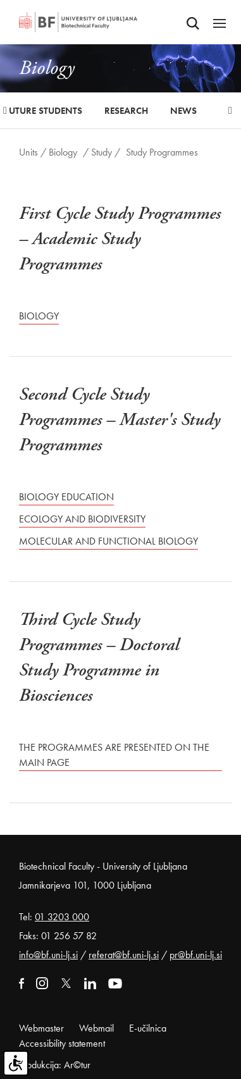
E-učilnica (147, 1028)
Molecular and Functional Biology (108, 541)
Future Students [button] (43, 110)
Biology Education (66, 496)
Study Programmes (162, 152)
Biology (63, 152)
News (183, 110)
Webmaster (41, 1028)
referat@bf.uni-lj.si (124, 954)
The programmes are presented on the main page (114, 755)
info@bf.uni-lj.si (48, 954)
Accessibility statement (62, 1043)
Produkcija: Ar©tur (54, 1064)
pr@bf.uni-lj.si (196, 954)
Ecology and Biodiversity (82, 519)
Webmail (96, 1028)
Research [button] (126, 110)
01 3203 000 (62, 916)
